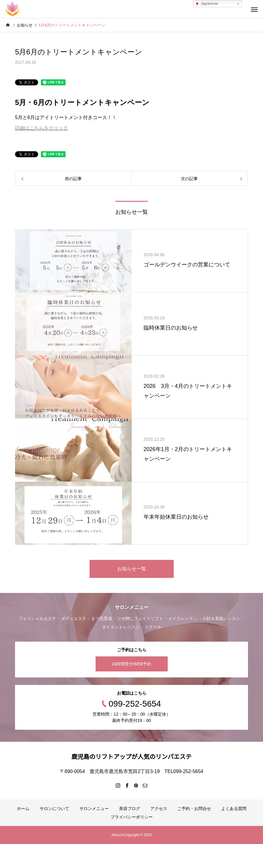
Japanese (206, 3)
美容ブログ (129, 808)
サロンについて (54, 808)
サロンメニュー (94, 808)
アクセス (158, 808)
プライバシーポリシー (132, 817)
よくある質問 (233, 808)
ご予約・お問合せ (194, 808)
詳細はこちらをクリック (41, 127)
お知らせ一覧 (131, 568)
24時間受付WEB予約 (131, 663)
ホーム (23, 808)
